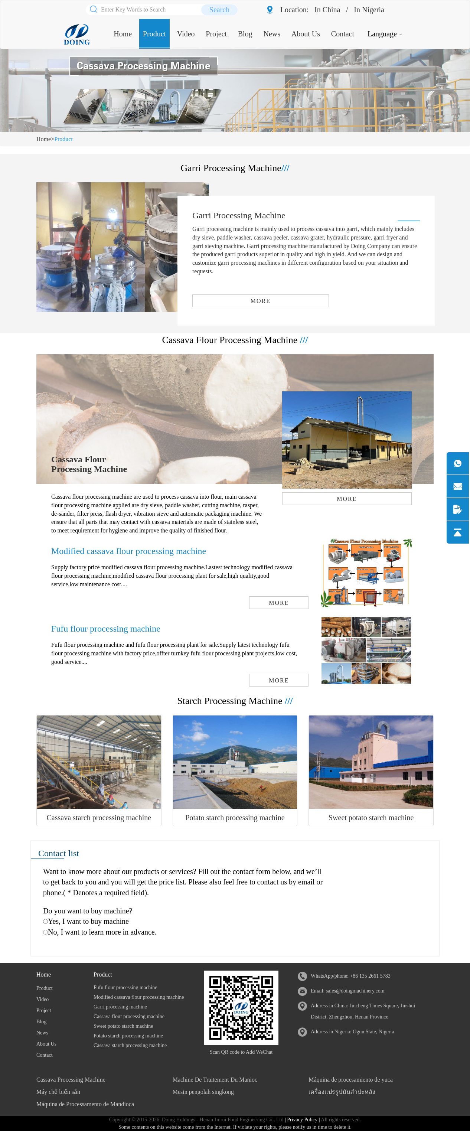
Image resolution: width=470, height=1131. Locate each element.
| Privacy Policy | (301, 1119)
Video (186, 34)
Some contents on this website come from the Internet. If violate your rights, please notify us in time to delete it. (235, 1127)
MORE (261, 301)
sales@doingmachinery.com (355, 991)
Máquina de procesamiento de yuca (351, 1079)
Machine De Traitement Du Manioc (215, 1079)
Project (216, 34)
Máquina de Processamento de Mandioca (85, 1104)
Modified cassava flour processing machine (128, 551)
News (271, 34)
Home (123, 34)
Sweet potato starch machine (371, 818)
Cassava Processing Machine (70, 1079)
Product (154, 34)
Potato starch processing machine (234, 818)
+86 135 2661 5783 (370, 976)
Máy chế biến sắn (58, 1092)
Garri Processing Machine (238, 215)
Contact (342, 34)
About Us (305, 34)
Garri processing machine (120, 1007)
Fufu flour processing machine (105, 628)
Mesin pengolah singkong (203, 1092)
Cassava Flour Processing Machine (89, 464)
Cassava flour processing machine (129, 1016)
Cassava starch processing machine (99, 818)
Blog (245, 34)
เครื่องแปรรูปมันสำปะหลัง (342, 1092)
